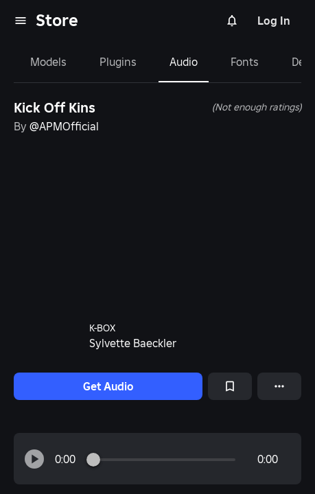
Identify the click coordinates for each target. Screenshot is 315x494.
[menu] (20, 20)
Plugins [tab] (118, 62)
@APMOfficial (64, 126)
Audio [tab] (184, 62)
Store (57, 20)
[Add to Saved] (230, 386)
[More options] (279, 386)
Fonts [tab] (245, 62)
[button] (34, 459)
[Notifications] (232, 20)
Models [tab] (48, 62)
